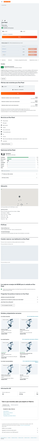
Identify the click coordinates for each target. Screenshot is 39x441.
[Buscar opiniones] (20, 170)
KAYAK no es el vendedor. (20, 428)
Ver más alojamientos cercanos (32, 316)
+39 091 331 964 (5, 26)
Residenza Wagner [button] (4, 329)
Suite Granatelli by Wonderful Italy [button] (26, 353)
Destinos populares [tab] (14, 404)
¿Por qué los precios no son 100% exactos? (20, 432)
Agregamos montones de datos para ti (20, 430)
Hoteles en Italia (20, 437)
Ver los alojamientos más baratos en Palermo (30, 339)
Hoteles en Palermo (6, 414)
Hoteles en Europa (14, 437)
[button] (2, 1)
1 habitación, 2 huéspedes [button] (7, 34)
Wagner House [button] (22, 329)
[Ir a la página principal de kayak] (7, 1)
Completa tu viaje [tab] (6, 404)
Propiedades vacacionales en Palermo (9, 415)
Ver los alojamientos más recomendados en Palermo (30, 362)
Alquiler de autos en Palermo (8, 412)
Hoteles (9, 437)
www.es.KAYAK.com (4, 437)
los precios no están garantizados (25, 425)
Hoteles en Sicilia (26, 437)
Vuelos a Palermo (6, 411)
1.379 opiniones (11, 27)
